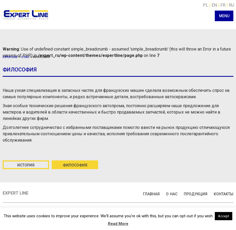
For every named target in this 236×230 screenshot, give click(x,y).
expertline (10, 57)
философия (75, 164)
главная (151, 193)
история (25, 164)
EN (214, 5)
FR (222, 5)
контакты (223, 193)
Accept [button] (223, 216)
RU (231, 5)
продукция (195, 193)
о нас (25, 57)
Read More (118, 223)
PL (205, 5)
